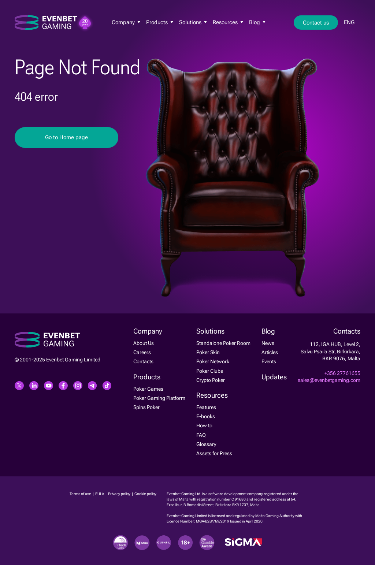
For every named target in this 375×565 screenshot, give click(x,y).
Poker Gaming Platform (159, 398)
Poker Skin (208, 352)
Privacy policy (119, 494)
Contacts (143, 361)
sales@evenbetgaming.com (329, 380)
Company (126, 22)
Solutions (193, 22)
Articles (269, 352)
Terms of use (81, 494)
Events (268, 361)
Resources (228, 22)
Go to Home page (66, 137)
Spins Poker (146, 407)
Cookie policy (145, 494)
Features (206, 407)
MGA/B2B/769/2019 (213, 521)
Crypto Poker (210, 380)
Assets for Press (214, 453)
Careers (142, 352)
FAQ (201, 435)
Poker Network (212, 361)
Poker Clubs (209, 371)
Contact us (316, 22)
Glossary (206, 444)
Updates (274, 377)
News (267, 343)
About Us (143, 343)
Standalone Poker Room (223, 343)
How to (204, 425)
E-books (205, 416)
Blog (257, 22)
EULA (100, 494)
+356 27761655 (342, 373)
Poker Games (148, 389)
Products (159, 22)
